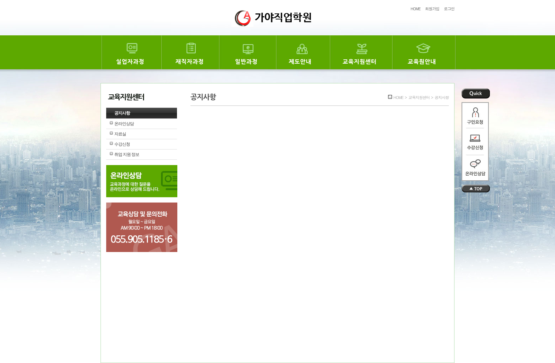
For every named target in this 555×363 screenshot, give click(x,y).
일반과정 (246, 61)
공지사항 (122, 113)
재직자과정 (190, 61)
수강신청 (122, 144)
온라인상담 (124, 123)
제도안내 (300, 61)
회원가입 (432, 8)
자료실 (120, 133)
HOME (415, 8)
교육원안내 (422, 61)
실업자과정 (130, 61)
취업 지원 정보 (126, 154)
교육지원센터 (360, 61)
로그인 (449, 8)
